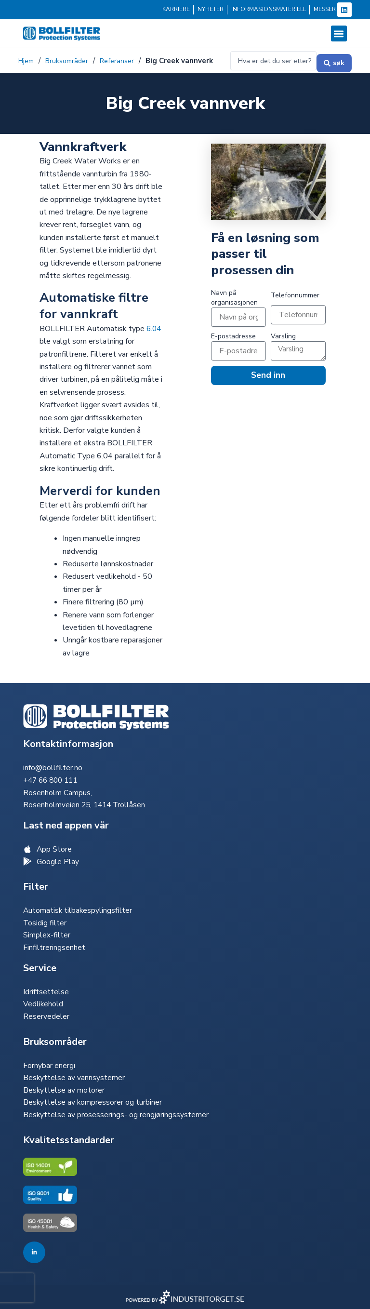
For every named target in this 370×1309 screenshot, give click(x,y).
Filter (35, 882)
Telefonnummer (295, 295)
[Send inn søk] (334, 61)
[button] (339, 33)
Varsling (283, 336)
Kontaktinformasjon (68, 737)
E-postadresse (233, 336)
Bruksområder (71, 55)
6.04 (154, 329)
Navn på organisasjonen (234, 298)
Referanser (124, 55)
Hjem (27, 55)
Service (39, 965)
